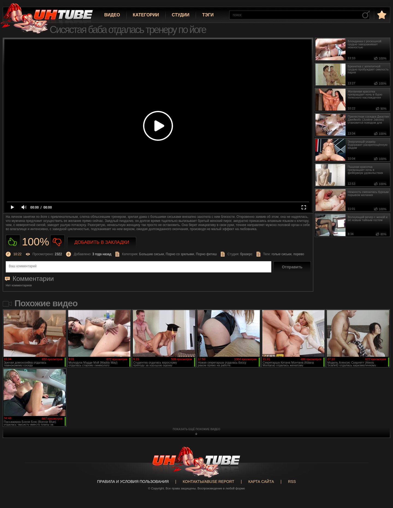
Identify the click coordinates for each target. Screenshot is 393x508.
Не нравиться (57, 242)
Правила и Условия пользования (133, 481)
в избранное (381, 14)
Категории (146, 15)
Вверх (381, 478)
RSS (292, 481)
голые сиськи (281, 254)
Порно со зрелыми (180, 254)
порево (298, 254)
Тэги (208, 15)
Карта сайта (261, 481)
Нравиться (13, 242)
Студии (180, 15)
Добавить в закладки (102, 242)
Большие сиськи (151, 254)
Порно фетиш (206, 254)
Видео (112, 15)
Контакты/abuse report (208, 481)
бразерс (246, 254)
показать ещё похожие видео (196, 429)
